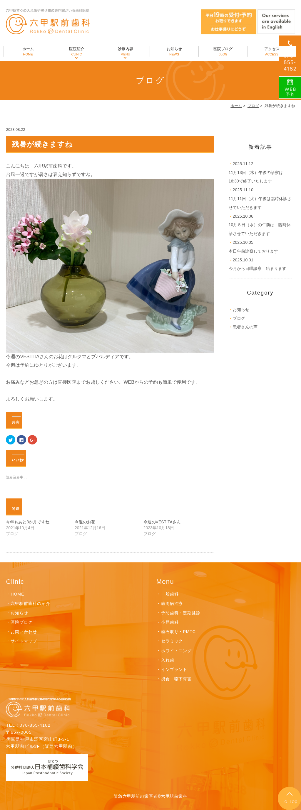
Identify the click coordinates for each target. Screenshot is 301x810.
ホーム (28, 52)
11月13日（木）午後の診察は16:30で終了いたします (256, 172)
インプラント (174, 669)
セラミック (172, 641)
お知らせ (174, 52)
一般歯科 (170, 594)
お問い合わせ (24, 631)
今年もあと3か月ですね (27, 522)
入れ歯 (167, 660)
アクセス (272, 52)
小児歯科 (170, 622)
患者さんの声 (245, 326)
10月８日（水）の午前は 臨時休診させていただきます (260, 225)
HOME (17, 594)
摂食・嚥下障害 (176, 679)
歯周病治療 (172, 603)
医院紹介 (76, 52)
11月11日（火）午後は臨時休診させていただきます (260, 198)
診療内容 (125, 52)
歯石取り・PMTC (178, 631)
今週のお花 (85, 522)
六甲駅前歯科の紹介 (30, 603)
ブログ (253, 106)
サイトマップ (24, 641)
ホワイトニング (176, 650)
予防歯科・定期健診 (181, 613)
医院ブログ (223, 52)
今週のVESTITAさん (162, 522)
